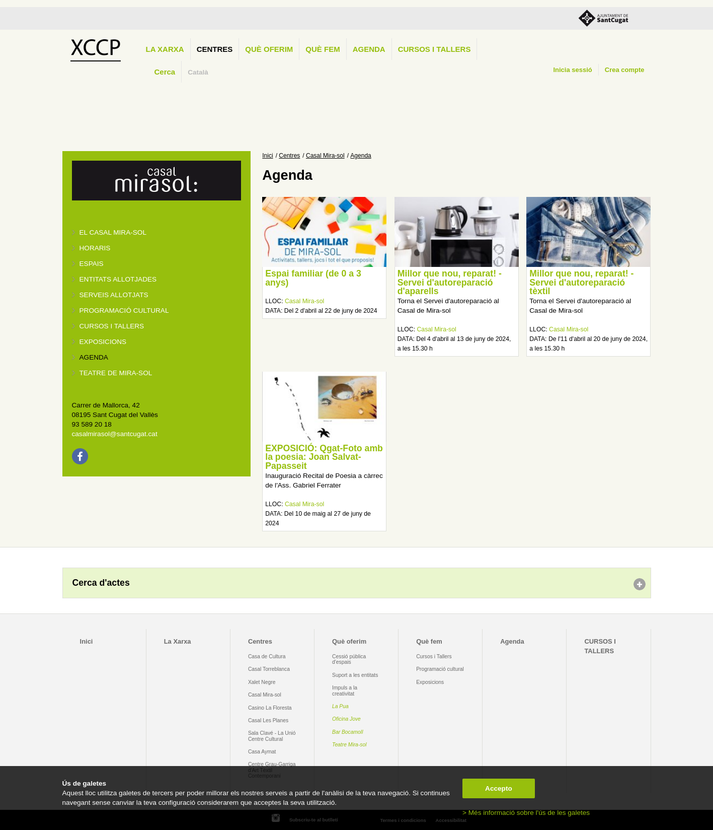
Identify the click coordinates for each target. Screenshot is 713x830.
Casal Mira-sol (325, 155)
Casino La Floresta (270, 708)
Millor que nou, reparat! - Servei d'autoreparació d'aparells (450, 282)
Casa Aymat (262, 751)
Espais (92, 263)
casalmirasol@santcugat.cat (114, 434)
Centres (215, 49)
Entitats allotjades (118, 279)
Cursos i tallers (112, 326)
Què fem (322, 49)
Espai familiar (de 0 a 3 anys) (313, 278)
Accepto (498, 788)
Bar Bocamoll (347, 732)
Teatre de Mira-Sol (116, 373)
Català (198, 72)
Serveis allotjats (114, 295)
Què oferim (269, 49)
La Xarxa (165, 49)
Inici (267, 155)
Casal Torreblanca (269, 669)
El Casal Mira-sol (113, 232)
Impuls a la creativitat (344, 690)
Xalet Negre (262, 682)
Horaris (95, 248)
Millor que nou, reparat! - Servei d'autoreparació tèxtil (581, 282)
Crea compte (625, 70)
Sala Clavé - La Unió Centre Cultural (272, 735)
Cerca (165, 71)
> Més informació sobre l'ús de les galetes (526, 812)
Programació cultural (124, 310)
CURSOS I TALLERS (434, 49)
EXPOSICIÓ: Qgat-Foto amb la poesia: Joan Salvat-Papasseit (324, 457)
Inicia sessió (572, 70)
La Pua (340, 706)
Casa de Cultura (267, 656)
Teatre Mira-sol (349, 744)
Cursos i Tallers (433, 656)
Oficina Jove (346, 719)
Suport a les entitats (355, 675)
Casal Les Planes (268, 720)
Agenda (369, 49)
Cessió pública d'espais (349, 659)
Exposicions (103, 341)
